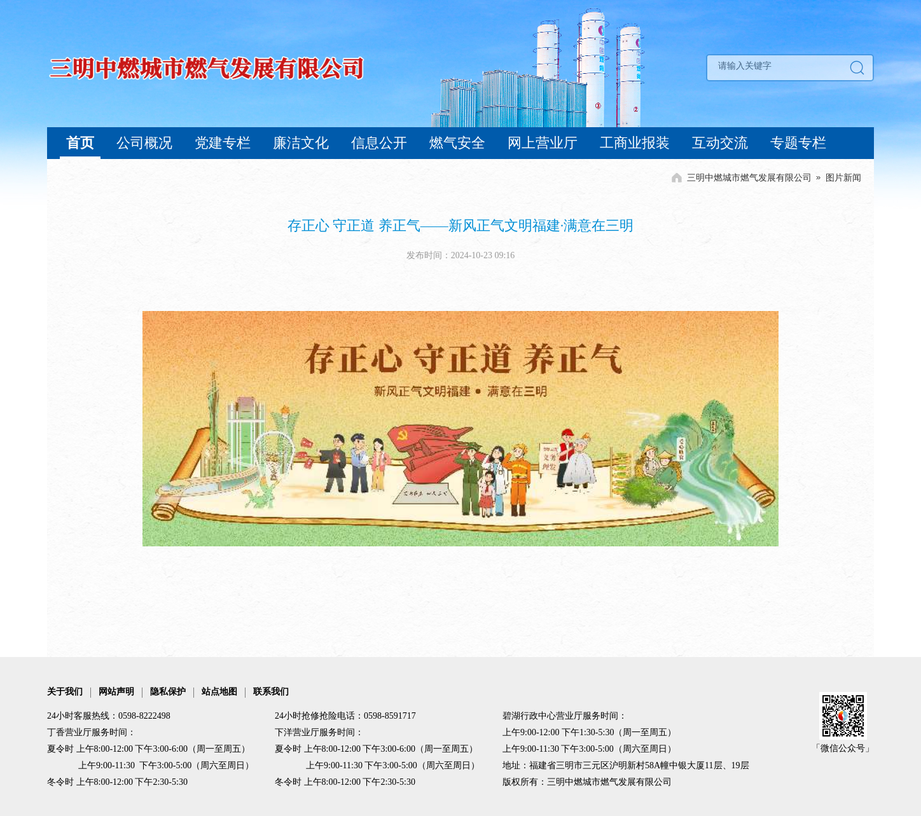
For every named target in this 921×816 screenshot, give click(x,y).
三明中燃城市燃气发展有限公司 (749, 178)
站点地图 (219, 691)
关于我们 (65, 691)
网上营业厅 (543, 143)
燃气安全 (457, 143)
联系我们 (271, 691)
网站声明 (116, 691)
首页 (80, 143)
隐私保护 (168, 691)
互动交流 (720, 143)
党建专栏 (223, 143)
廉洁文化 (301, 143)
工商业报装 (635, 143)
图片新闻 (843, 178)
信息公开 (379, 143)
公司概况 (144, 143)
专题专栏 (798, 143)
